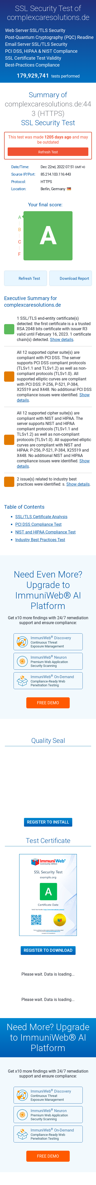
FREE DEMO (48, 702)
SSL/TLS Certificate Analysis (41, 516)
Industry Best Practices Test (40, 539)
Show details (61, 339)
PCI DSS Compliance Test (38, 524)
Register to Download (48, 950)
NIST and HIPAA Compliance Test (45, 532)
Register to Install (48, 822)
